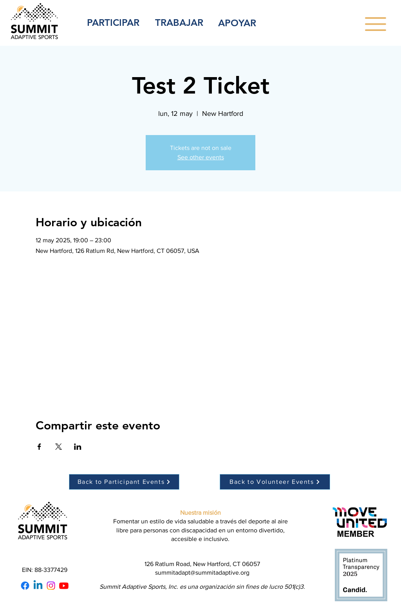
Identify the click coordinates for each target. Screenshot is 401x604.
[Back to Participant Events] (124, 482)
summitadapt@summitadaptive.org (202, 572)
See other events (200, 157)
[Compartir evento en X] (58, 447)
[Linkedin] (38, 585)
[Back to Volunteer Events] (275, 482)
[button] (375, 24)
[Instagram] (50, 585)
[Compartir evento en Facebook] (39, 447)
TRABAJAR (179, 22)
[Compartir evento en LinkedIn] (77, 447)
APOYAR (237, 23)
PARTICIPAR (113, 22)
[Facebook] (25, 585)
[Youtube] (63, 585)
